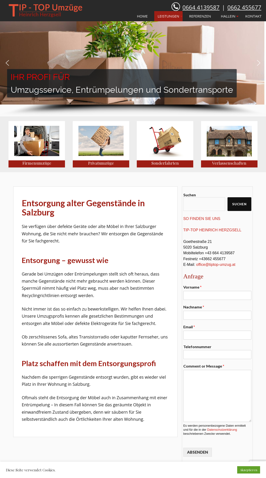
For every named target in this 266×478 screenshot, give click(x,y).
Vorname (192, 287)
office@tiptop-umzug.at (215, 264)
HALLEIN (228, 16)
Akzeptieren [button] (248, 470)
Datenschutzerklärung (222, 429)
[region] (133, 68)
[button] (7, 63)
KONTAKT (253, 16)
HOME (142, 16)
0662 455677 (244, 7)
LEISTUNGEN (168, 16)
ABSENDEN (197, 452)
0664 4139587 (200, 7)
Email (189, 327)
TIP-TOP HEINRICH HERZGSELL (212, 230)
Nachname (193, 307)
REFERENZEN (200, 16)
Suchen (189, 195)
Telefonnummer (197, 346)
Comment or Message (203, 366)
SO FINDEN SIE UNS (201, 218)
